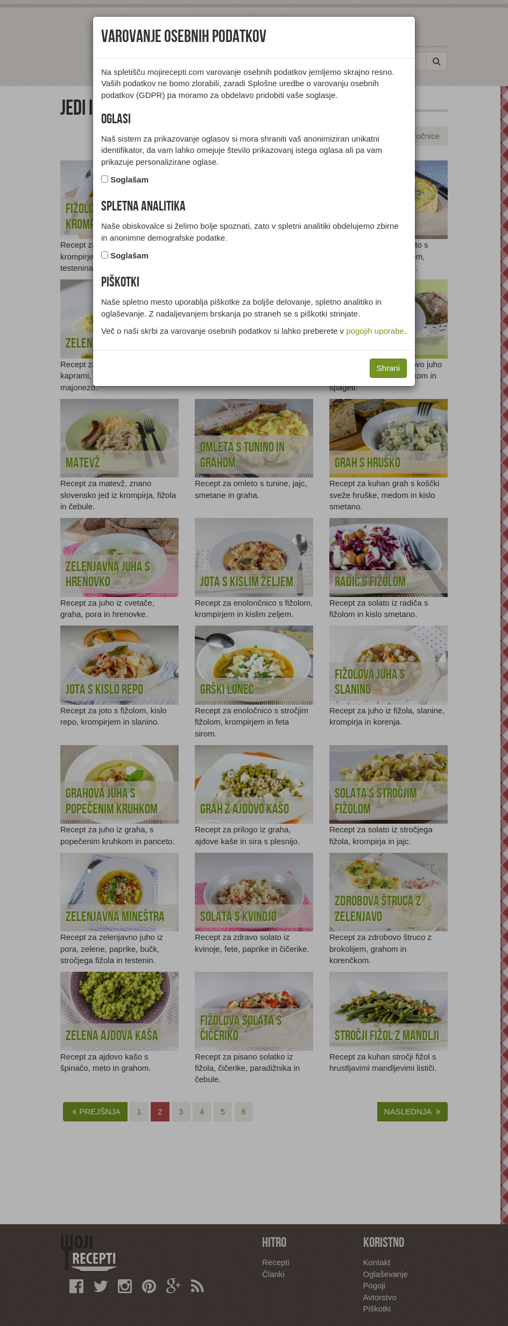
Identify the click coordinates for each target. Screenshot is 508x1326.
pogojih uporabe (375, 330)
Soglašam (129, 179)
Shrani (388, 368)
